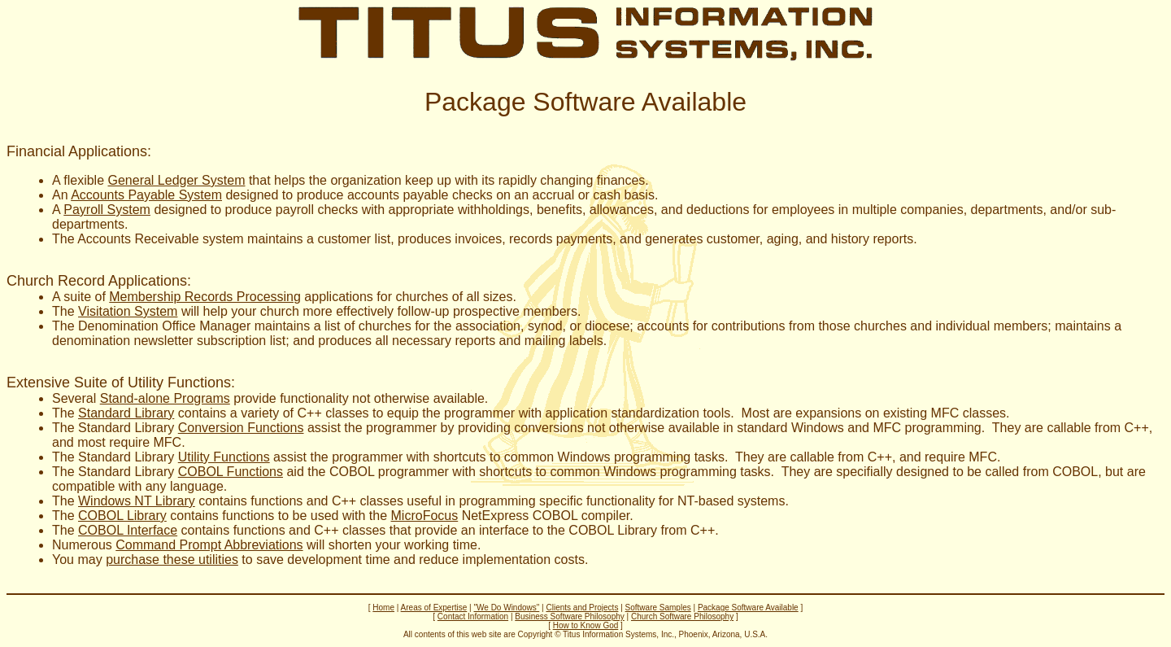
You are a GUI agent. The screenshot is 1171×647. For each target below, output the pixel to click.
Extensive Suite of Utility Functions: (121, 382)
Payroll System (106, 209)
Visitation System (127, 311)
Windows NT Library (136, 501)
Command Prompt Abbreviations (209, 545)
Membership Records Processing (205, 297)
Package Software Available (748, 607)
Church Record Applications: (99, 281)
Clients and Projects (582, 607)
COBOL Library (122, 515)
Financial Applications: (79, 151)
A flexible (79, 180)
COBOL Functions (230, 472)
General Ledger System (176, 180)
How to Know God (586, 625)
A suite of (80, 297)
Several (76, 398)
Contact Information (472, 616)
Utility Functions (224, 457)
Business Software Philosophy (570, 616)
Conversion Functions (241, 428)
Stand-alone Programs (165, 398)
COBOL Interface (127, 530)
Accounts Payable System (146, 195)
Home (383, 607)
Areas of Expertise (434, 607)
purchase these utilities (172, 559)
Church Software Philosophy (682, 616)
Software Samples (658, 607)
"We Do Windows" (506, 607)
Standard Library (126, 413)
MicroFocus (425, 515)
